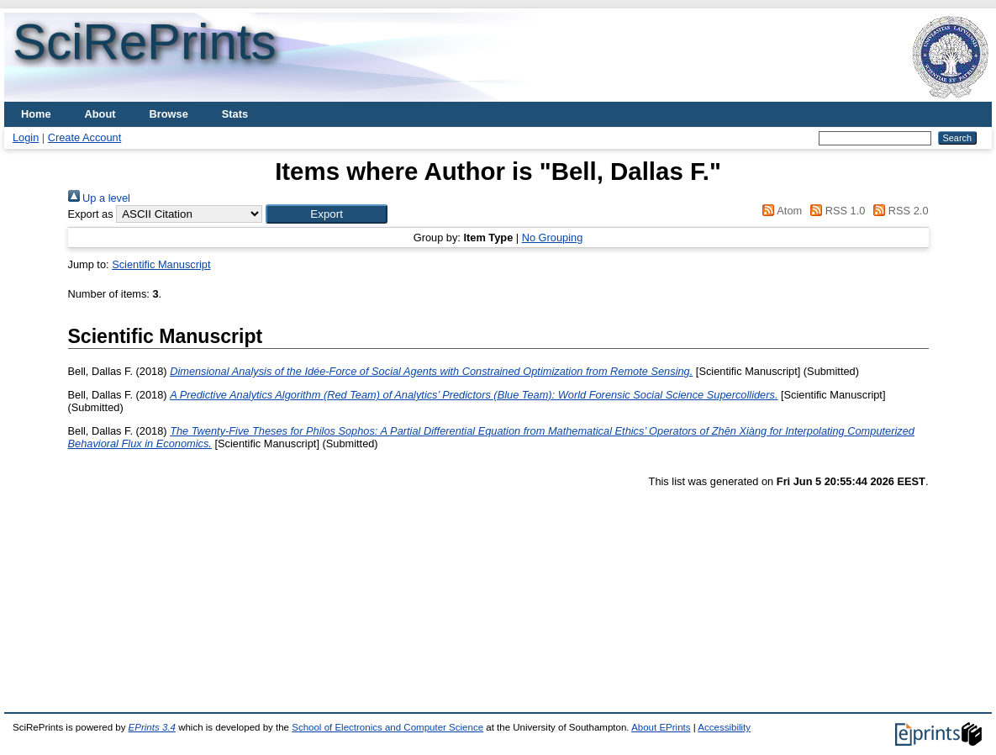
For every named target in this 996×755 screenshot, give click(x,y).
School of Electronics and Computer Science (387, 727)
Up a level (99, 198)
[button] (326, 214)
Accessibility (724, 727)
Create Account (85, 137)
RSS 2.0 (898, 210)
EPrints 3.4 (152, 727)
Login (26, 137)
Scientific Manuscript (161, 264)
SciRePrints (144, 41)
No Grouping (552, 237)
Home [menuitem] (36, 114)
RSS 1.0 (835, 210)
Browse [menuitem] (169, 114)
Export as (90, 214)
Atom (779, 210)
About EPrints (660, 727)
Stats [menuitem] (235, 114)
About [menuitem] (100, 114)
